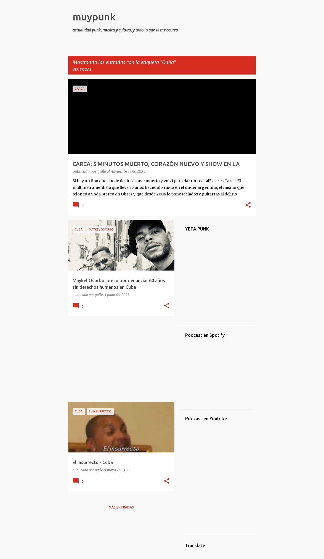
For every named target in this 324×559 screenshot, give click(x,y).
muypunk (94, 16)
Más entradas (121, 507)
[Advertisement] (119, 359)
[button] (248, 205)
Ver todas (82, 69)
